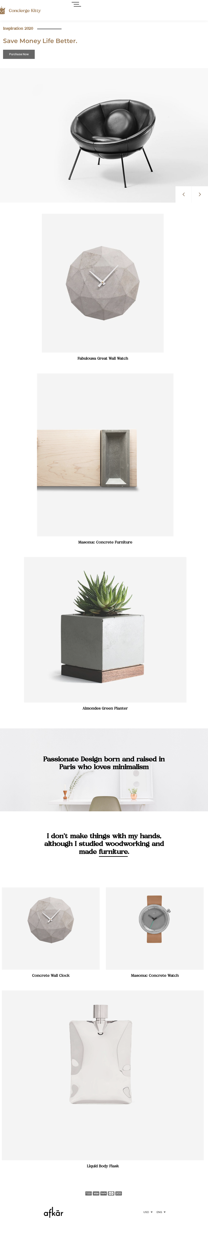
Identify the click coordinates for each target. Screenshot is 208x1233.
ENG (159, 1212)
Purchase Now (19, 54)
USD (146, 1212)
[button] (184, 194)
